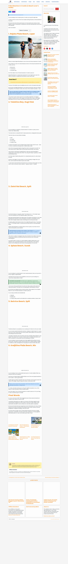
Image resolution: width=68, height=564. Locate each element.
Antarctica (48, 2)
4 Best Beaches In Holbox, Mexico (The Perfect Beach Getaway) (13, 438)
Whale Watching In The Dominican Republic (52, 477)
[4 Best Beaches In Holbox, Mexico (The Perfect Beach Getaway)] (13, 432)
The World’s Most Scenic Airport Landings (53, 96)
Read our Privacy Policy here (14, 514)
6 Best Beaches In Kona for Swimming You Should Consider (36, 426)
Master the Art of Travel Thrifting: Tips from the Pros (53, 73)
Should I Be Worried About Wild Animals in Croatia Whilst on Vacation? (25, 82)
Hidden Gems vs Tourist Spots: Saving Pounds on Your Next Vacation (53, 69)
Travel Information (56, 2)
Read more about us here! (49, 516)
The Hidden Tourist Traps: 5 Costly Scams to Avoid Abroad (53, 82)
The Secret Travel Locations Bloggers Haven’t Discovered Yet (53, 55)
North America (17, 2)
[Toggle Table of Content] (29, 30)
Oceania (39, 2)
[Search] (57, 9)
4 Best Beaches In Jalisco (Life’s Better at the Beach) (25, 432)
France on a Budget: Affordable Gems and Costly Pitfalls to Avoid (52, 87)
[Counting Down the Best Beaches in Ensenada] (13, 420)
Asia (34, 2)
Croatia (14, 11)
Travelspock (13, 519)
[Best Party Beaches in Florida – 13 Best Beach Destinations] (25, 420)
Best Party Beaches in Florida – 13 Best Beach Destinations (24, 426)
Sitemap (54, 519)
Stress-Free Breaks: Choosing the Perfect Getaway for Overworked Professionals (53, 60)
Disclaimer (57, 519)
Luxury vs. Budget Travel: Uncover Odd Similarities (53, 91)
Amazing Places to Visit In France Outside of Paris (17, 477)
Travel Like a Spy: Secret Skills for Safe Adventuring (53, 78)
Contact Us (46, 46)
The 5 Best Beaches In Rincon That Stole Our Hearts (35, 432)
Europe (30, 2)
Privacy (52, 519)
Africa (43, 2)
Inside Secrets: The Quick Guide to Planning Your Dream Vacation (53, 64)
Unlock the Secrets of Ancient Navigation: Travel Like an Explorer (53, 105)
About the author (12, 10)
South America (24, 2)
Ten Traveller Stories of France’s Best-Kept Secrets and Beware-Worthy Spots (53, 101)
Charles (13, 463)
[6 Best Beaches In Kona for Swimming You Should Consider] (36, 420)
